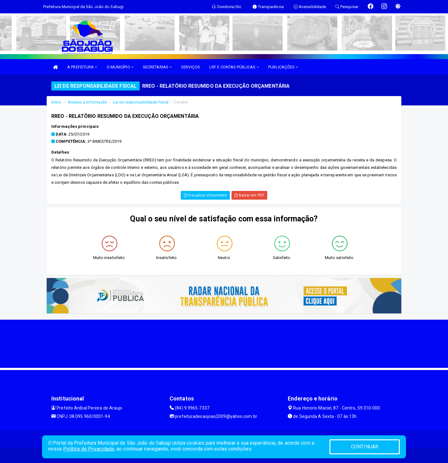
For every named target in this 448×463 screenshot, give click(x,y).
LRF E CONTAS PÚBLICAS (234, 67)
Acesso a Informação (87, 102)
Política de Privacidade (88, 449)
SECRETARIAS (157, 67)
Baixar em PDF (249, 195)
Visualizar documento (205, 195)
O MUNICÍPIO (120, 67)
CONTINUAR (364, 447)
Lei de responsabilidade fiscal (140, 102)
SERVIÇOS (190, 67)
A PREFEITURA (82, 67)
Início (56, 102)
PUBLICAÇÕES (283, 67)
